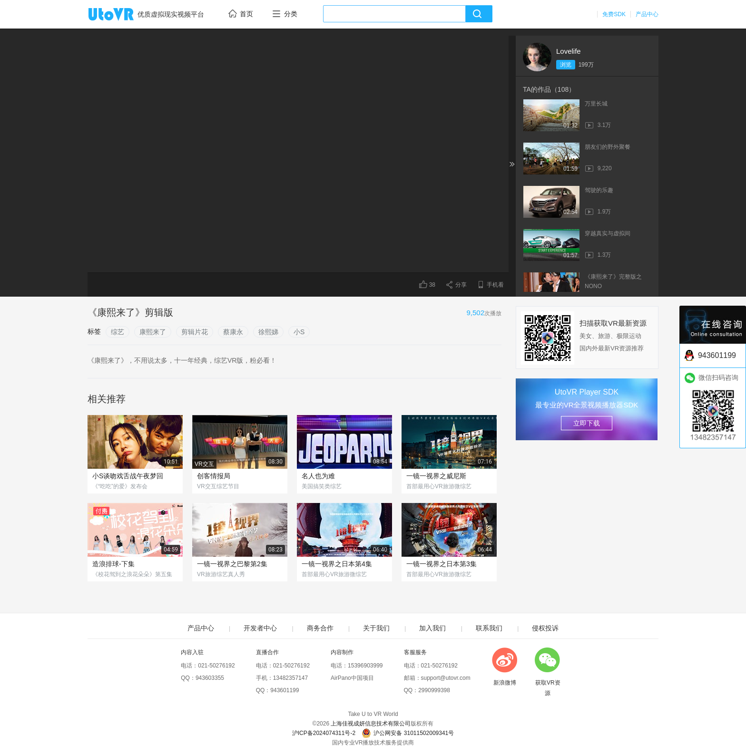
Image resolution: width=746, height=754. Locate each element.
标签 (94, 331)
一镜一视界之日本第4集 (337, 564)
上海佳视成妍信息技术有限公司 (371, 723)
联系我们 (489, 628)
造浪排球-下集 (113, 564)
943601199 (284, 690)
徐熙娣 (268, 332)
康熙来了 (152, 332)
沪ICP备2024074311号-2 (323, 733)
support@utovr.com (446, 678)
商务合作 (320, 628)
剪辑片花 (194, 332)
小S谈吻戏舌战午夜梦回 (127, 476)
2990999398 (434, 690)
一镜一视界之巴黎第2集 (232, 564)
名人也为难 (318, 476)
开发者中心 (260, 628)
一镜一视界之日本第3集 (441, 564)
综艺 (117, 332)
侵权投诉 (545, 628)
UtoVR (121, 14)
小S (299, 332)
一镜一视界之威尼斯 (436, 476)
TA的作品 (549, 89)
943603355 (210, 678)
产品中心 (647, 14)
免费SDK (614, 14)
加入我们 (432, 628)
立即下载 (586, 423)
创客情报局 (213, 476)
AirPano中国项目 (352, 678)
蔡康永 (233, 332)
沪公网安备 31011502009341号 (408, 733)
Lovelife (568, 51)
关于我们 (376, 628)
